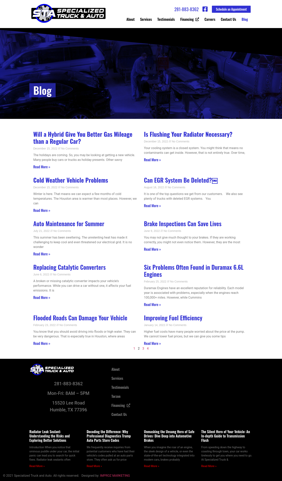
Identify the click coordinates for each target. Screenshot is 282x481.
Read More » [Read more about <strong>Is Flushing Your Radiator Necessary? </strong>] (152, 159)
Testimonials (166, 19)
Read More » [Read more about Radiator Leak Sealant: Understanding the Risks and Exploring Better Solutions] (37, 466)
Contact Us (228, 19)
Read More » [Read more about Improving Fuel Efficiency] (152, 343)
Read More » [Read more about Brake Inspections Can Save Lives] (152, 249)
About (131, 19)
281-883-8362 (186, 9)
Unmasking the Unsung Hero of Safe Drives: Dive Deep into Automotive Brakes (169, 436)
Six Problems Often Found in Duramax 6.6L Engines (194, 271)
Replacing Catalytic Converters (69, 267)
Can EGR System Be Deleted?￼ (181, 180)
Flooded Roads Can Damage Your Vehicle (80, 317)
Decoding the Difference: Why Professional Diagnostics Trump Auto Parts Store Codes (109, 436)
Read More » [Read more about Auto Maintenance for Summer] (41, 253)
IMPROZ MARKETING (115, 475)
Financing (189, 19)
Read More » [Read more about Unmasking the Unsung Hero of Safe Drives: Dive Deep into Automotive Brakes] (151, 466)
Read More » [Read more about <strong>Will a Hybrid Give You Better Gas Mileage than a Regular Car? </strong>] (41, 166)
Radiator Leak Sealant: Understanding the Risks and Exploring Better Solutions (49, 436)
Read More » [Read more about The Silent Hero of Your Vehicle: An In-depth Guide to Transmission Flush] (209, 466)
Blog (245, 19)
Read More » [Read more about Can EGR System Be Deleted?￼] (152, 205)
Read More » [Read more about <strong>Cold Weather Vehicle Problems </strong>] (41, 210)
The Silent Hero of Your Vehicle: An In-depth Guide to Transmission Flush (225, 436)
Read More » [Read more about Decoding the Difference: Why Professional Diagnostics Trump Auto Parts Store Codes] (94, 466)
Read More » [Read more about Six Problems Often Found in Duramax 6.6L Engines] (152, 304)
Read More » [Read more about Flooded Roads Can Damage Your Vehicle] (41, 343)
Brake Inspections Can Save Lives (182, 223)
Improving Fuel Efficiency (173, 317)
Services (146, 19)
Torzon (115, 396)
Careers (209, 19)
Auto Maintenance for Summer (68, 223)
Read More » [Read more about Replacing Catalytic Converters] (41, 297)
